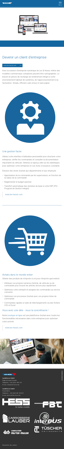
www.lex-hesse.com (9, 65)
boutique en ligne (15, 315)
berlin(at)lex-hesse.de (13, 395)
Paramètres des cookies (9, 445)
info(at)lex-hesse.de (13, 384)
